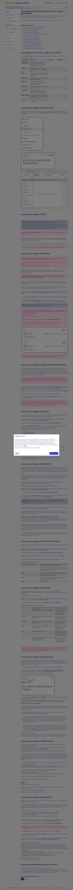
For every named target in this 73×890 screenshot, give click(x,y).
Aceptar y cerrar (53, 453)
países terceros (22, 446)
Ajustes (17, 453)
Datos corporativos (34, 447)
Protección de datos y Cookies (22, 447)
